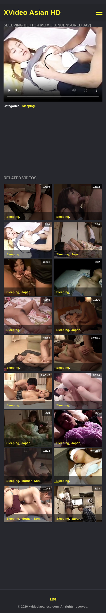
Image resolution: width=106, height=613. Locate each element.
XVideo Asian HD (32, 12)
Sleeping (28, 106)
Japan (75, 254)
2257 (53, 599)
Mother (27, 481)
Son (37, 481)
